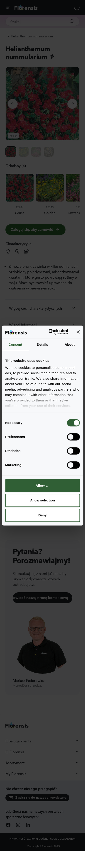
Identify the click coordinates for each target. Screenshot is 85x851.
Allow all (42, 485)
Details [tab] (42, 344)
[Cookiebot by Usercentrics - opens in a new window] (50, 332)
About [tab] (70, 344)
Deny (42, 515)
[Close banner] (78, 331)
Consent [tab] (15, 344)
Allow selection (42, 500)
